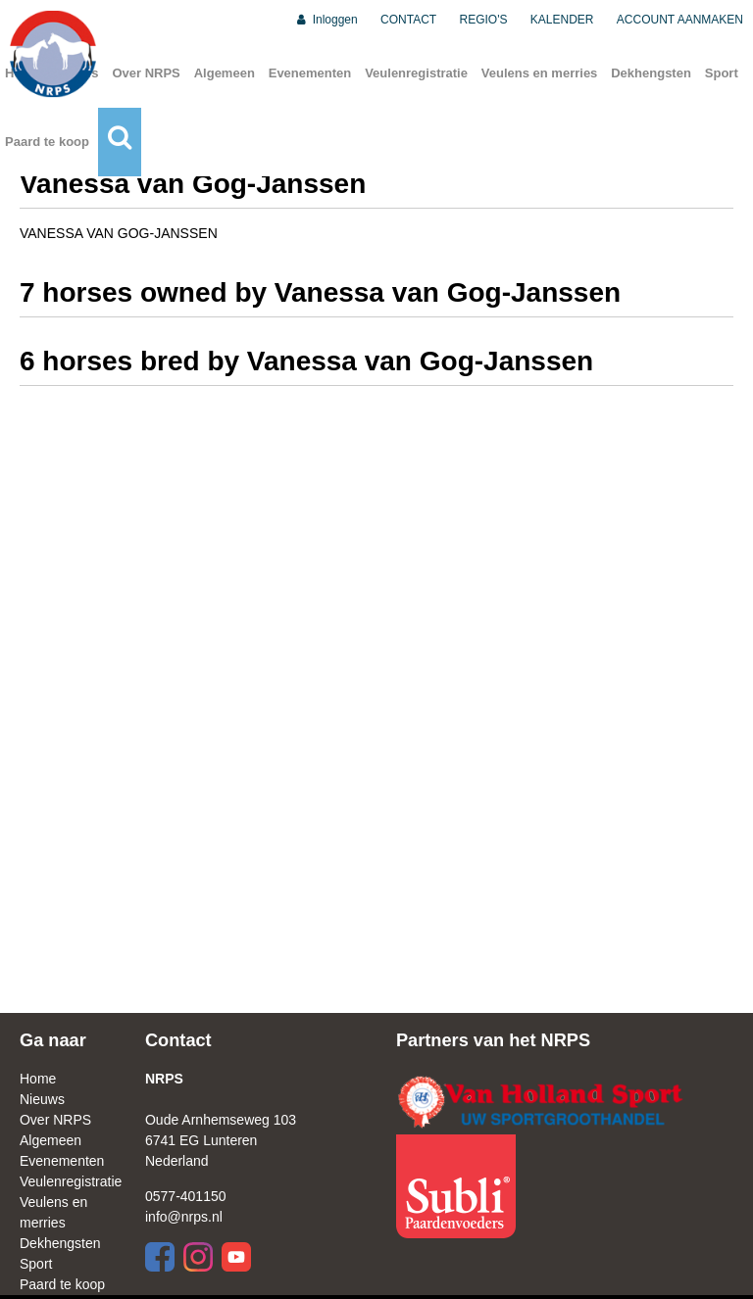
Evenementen (310, 73)
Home (38, 1078)
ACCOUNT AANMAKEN (680, 19)
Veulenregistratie (416, 73)
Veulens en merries (539, 73)
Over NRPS (145, 73)
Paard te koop (47, 141)
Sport (721, 73)
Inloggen (326, 19)
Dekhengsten (651, 73)
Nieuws (42, 1099)
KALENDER (562, 19)
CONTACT (408, 19)
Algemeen (224, 73)
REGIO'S (484, 19)
